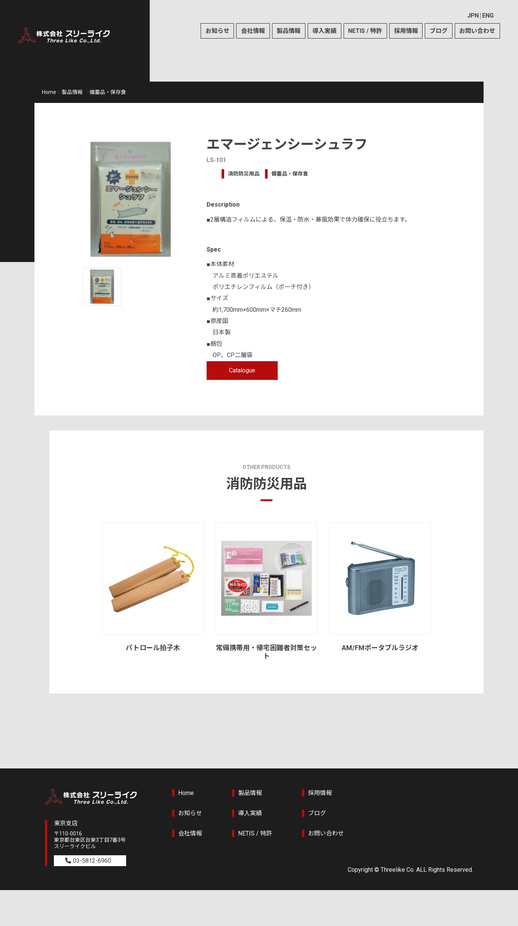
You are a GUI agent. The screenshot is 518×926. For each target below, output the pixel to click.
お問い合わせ (477, 30)
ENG (488, 15)
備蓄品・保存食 (107, 92)
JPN (473, 15)
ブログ (439, 30)
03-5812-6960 (92, 860)
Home (49, 92)
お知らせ (217, 30)
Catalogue (242, 370)
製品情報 (289, 30)
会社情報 (253, 30)
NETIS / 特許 (365, 30)
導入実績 (324, 30)
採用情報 (406, 30)
